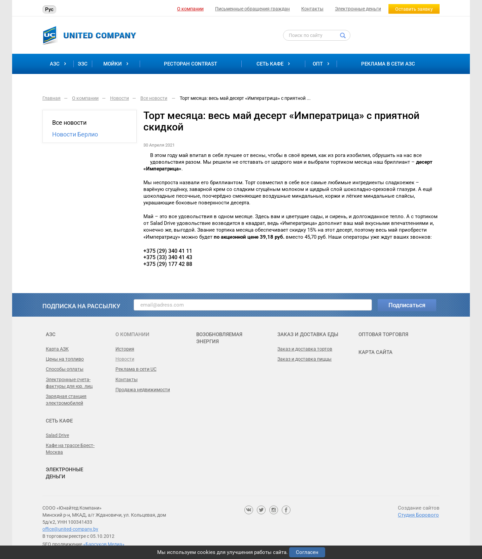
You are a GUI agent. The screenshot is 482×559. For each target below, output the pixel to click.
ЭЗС (83, 64)
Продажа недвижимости (142, 389)
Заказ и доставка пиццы (304, 359)
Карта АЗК (57, 349)
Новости (124, 359)
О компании (190, 8)
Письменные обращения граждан (252, 8)
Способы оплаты (64, 369)
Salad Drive (57, 435)
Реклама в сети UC (136, 369)
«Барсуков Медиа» (104, 544)
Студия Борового (418, 515)
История (124, 349)
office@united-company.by (70, 529)
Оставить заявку (414, 9)
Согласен (307, 552)
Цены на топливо (65, 359)
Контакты (312, 8)
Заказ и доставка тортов (304, 349)
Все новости (69, 122)
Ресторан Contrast (190, 64)
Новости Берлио (75, 134)
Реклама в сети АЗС (388, 64)
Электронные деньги (358, 8)
